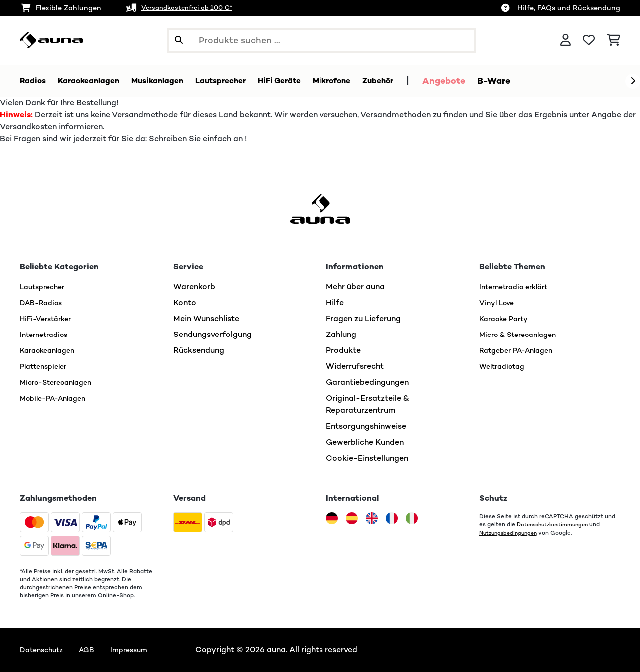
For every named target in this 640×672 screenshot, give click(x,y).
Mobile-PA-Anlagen (57, 398)
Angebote (488, 80)
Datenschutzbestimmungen (556, 524)
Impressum (139, 650)
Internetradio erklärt (518, 287)
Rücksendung (198, 350)
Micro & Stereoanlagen (523, 335)
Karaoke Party (506, 319)
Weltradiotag (505, 366)
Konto (184, 303)
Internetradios (47, 335)
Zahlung (341, 335)
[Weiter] (632, 81)
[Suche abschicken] (179, 40)
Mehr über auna (355, 287)
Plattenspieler (46, 366)
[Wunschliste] (589, 40)
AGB (93, 650)
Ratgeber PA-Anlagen (520, 350)
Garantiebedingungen (367, 382)
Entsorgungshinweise (366, 426)
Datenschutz (44, 650)
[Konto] (565, 40)
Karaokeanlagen (51, 350)
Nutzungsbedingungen (511, 532)
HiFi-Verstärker (49, 319)
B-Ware (538, 80)
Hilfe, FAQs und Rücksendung (568, 7)
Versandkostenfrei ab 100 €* (191, 7)
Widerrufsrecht (355, 366)
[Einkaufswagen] (613, 40)
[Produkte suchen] (321, 40)
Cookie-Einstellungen (367, 458)
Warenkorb (194, 287)
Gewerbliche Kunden (365, 442)
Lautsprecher (45, 287)
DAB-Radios (43, 303)
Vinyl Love (498, 303)
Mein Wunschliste (206, 319)
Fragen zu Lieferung (363, 319)
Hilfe (335, 303)
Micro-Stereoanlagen (61, 382)
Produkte (343, 350)
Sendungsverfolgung (212, 335)
